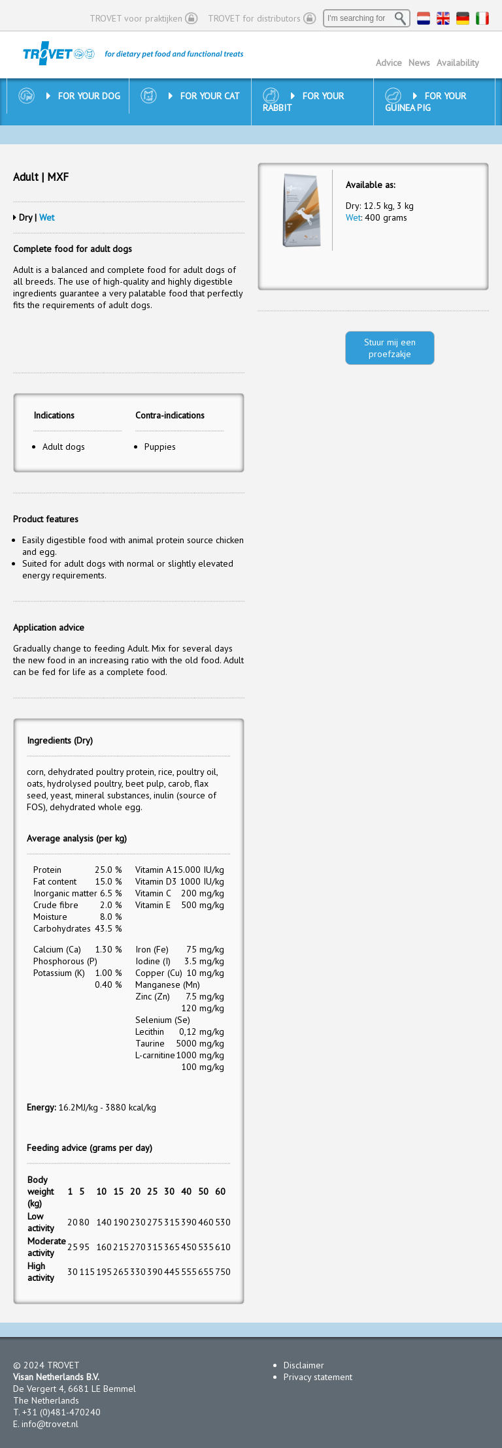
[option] (301, 210)
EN (443, 18)
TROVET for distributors (254, 18)
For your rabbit (303, 102)
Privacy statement (318, 1377)
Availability (458, 63)
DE (462, 18)
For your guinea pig (425, 102)
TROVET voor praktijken (136, 18)
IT (482, 18)
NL (423, 18)
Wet (46, 217)
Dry (25, 217)
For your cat (204, 96)
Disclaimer (304, 1365)
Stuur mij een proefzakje (390, 348)
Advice (389, 63)
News (419, 63)
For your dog (83, 96)
